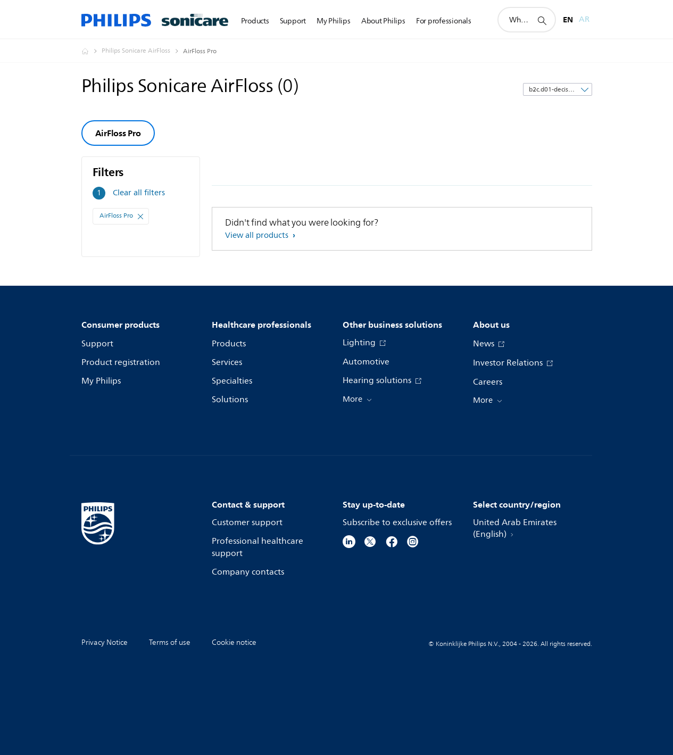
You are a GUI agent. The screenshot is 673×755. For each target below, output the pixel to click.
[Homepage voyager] (91, 51)
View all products (257, 235)
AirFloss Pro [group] (118, 133)
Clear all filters (139, 193)
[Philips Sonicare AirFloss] (142, 51)
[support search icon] (541, 20)
